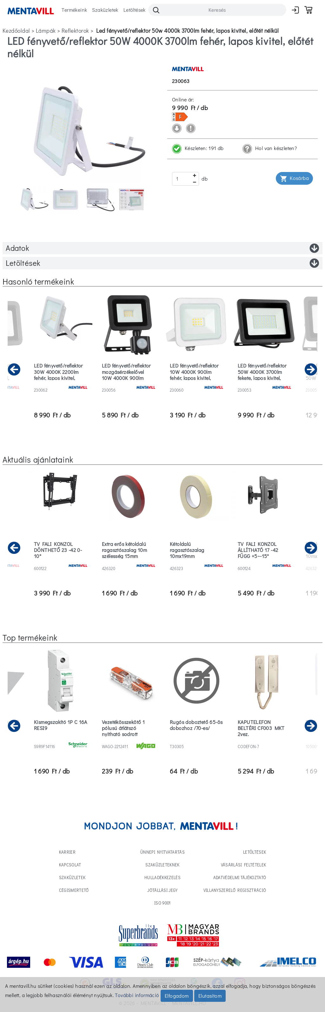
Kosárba (294, 178)
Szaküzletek (105, 9)
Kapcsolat (70, 864)
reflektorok (75, 30)
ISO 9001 (162, 902)
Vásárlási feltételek (243, 864)
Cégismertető (74, 890)
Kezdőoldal (16, 30)
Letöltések (134, 9)
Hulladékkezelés (162, 877)
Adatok (162, 248)
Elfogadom (177, 995)
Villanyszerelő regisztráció (234, 890)
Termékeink (74, 9)
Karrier (67, 852)
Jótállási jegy (162, 890)
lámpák (46, 30)
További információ (137, 995)
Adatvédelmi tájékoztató (239, 877)
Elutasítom (210, 995)
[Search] (217, 10)
